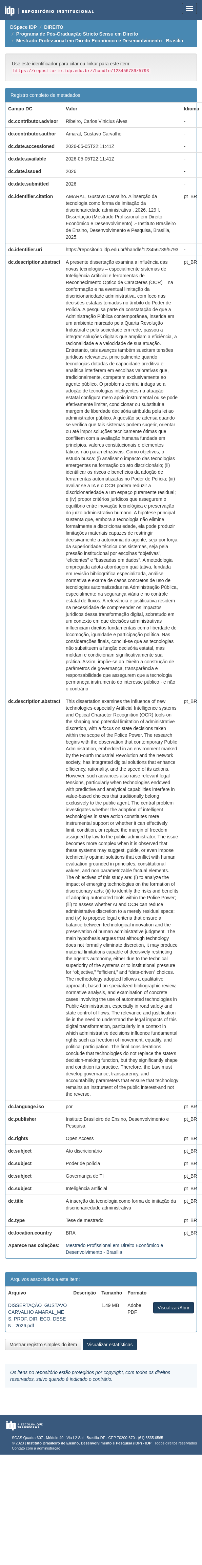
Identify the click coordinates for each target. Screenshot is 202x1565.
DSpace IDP (23, 27)
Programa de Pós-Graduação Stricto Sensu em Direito (77, 34)
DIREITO (53, 27)
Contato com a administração (36, 1448)
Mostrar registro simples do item (43, 1344)
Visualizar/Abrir (173, 1307)
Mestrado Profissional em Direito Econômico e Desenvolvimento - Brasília (99, 40)
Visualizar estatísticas (110, 1344)
